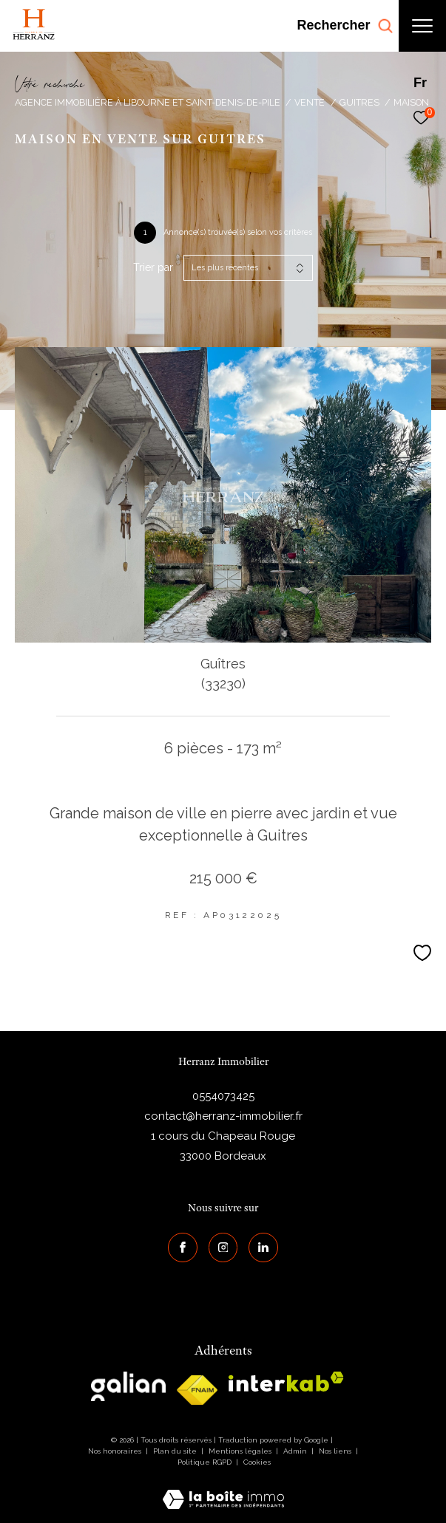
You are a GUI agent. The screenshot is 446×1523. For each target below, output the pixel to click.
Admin (296, 1451)
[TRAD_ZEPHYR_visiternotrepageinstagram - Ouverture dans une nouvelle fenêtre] (223, 1247)
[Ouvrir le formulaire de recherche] (345, 26)
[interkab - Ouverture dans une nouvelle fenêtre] (286, 1382)
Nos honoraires (114, 1451)
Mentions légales (241, 1451)
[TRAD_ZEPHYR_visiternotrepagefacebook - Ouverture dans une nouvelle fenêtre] (182, 1247)
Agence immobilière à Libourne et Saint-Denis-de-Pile (147, 102)
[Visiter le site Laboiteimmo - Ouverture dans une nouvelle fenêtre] (223, 1490)
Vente (309, 102)
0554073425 (223, 1096)
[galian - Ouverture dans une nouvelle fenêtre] (128, 1386)
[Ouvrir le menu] (422, 26)
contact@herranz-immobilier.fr (223, 1116)
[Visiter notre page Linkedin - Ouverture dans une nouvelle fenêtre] (263, 1247)
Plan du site (176, 1451)
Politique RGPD (205, 1462)
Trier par (153, 267)
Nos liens (336, 1451)
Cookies (257, 1462)
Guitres (359, 102)
